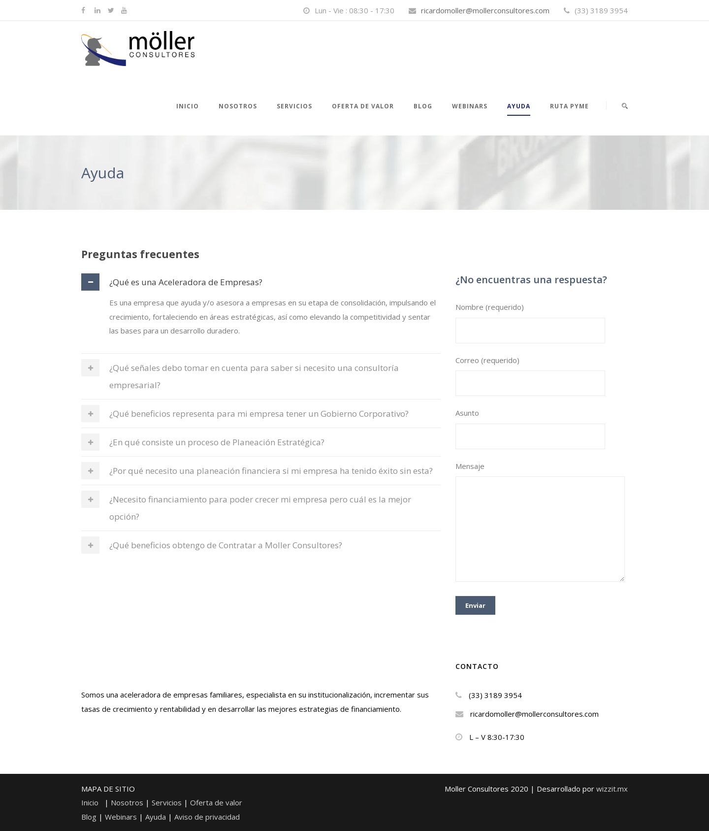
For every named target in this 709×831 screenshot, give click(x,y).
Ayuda (518, 106)
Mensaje (541, 523)
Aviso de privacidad (207, 817)
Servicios (294, 106)
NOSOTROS (238, 106)
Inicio (187, 106)
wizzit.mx (612, 789)
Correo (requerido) (541, 376)
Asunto (541, 428)
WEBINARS (469, 106)
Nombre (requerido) (541, 322)
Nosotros (128, 802)
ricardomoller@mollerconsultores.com (485, 10)
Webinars (122, 817)
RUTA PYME (569, 106)
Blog (423, 106)
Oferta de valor (363, 106)
